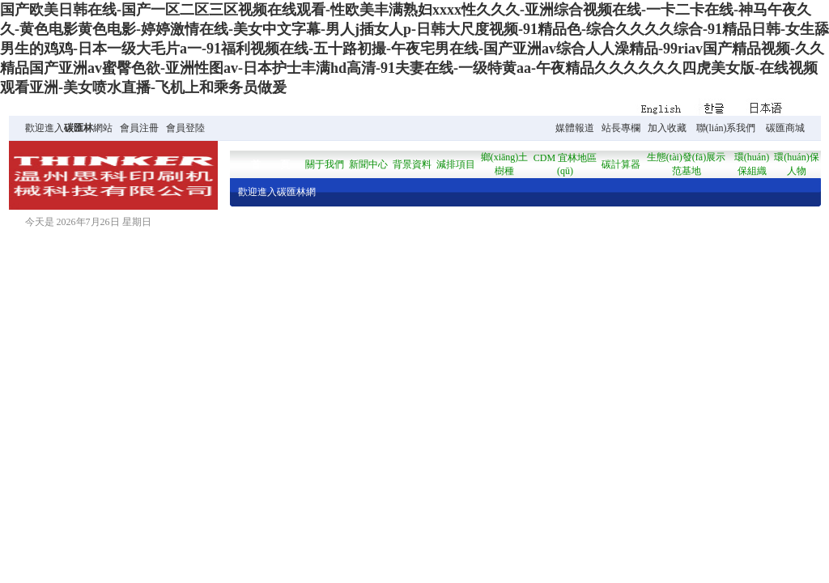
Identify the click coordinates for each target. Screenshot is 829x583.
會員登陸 (185, 128)
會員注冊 (139, 128)
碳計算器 (621, 164)
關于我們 (324, 164)
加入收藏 (667, 128)
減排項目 (455, 164)
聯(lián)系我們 (726, 128)
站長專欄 (621, 128)
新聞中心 (368, 164)
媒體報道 (574, 128)
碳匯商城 (785, 128)
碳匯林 (78, 128)
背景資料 (412, 164)
